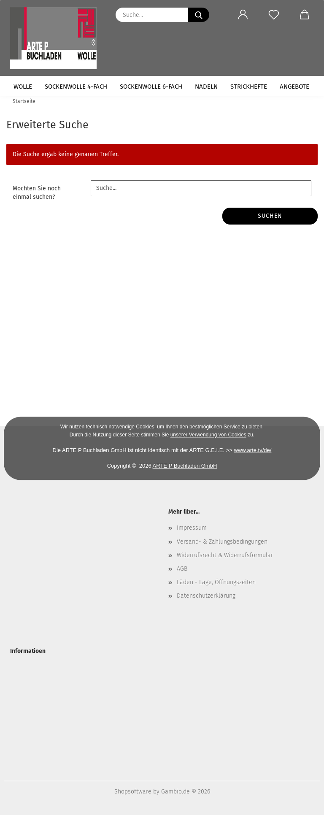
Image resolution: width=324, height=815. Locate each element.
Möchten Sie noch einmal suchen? (37, 192)
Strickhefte (248, 86)
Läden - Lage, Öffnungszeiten (216, 582)
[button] (242, 15)
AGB (182, 568)
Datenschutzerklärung (206, 595)
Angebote (294, 86)
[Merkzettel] (273, 15)
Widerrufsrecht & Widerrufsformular (225, 555)
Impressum (192, 527)
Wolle (23, 86)
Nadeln (206, 86)
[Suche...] (198, 15)
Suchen (270, 215)
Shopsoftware (132, 791)
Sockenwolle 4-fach (76, 86)
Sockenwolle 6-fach (151, 86)
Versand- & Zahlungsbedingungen (222, 541)
